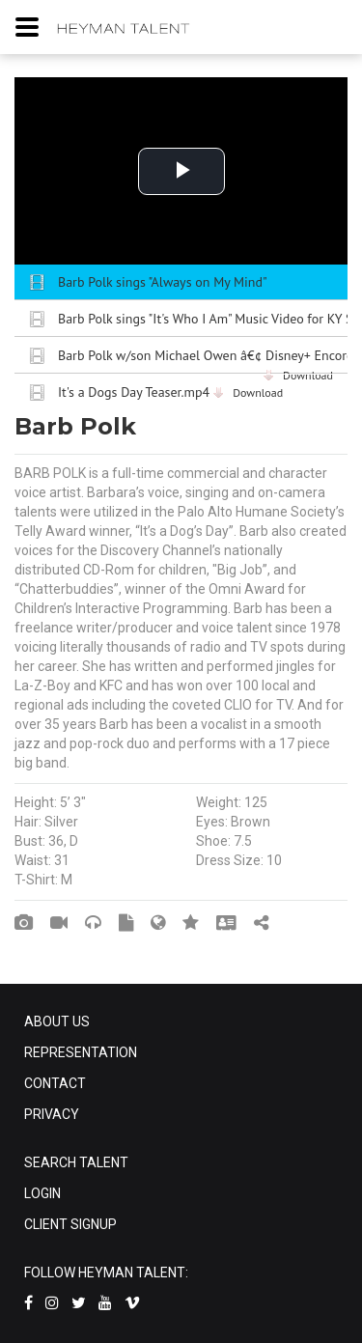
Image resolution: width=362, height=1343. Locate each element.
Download (258, 392)
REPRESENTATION (80, 1052)
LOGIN (42, 1193)
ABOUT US (57, 1021)
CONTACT (55, 1083)
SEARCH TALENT (76, 1162)
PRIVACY (51, 1114)
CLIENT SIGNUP (70, 1224)
